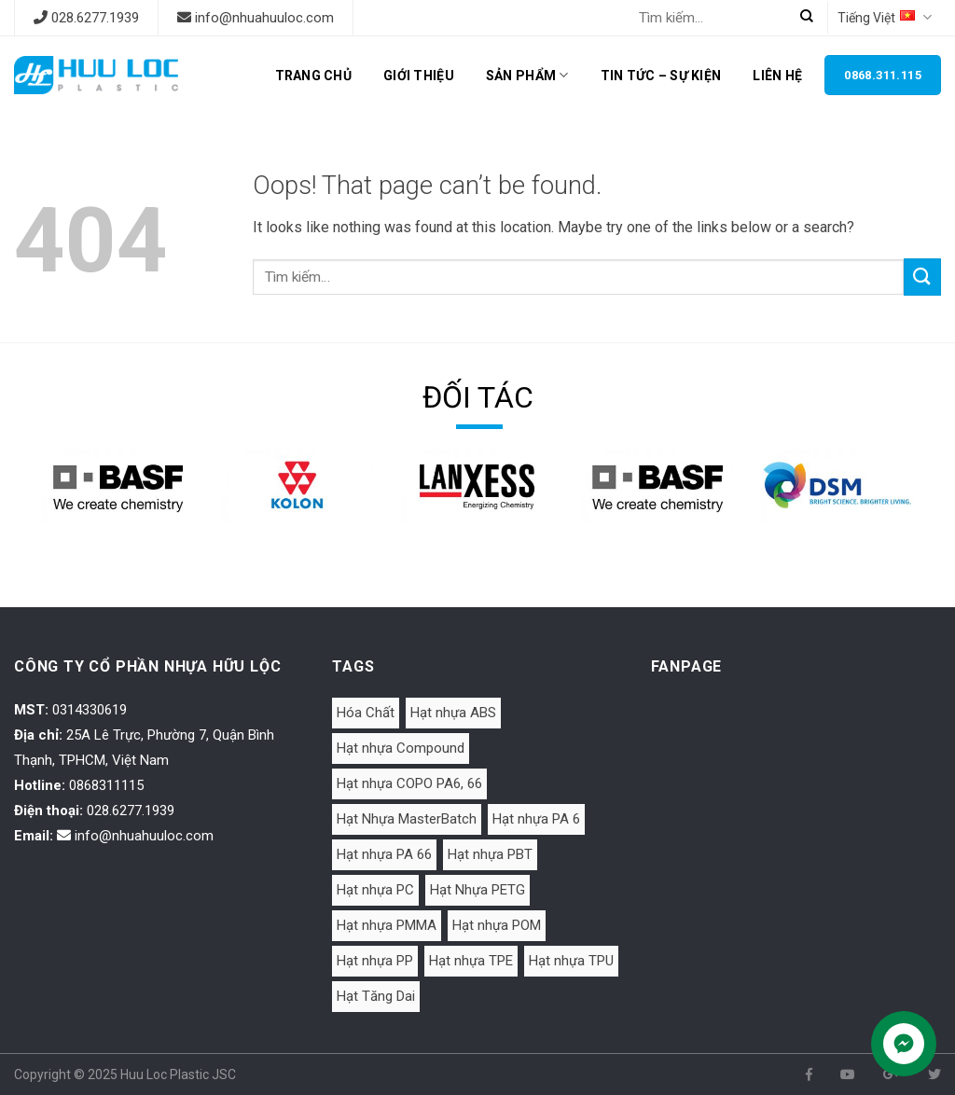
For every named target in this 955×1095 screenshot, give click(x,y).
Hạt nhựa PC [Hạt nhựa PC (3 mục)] (375, 889)
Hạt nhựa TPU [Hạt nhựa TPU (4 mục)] (571, 960)
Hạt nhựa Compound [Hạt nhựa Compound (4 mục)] (400, 748)
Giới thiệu (418, 75)
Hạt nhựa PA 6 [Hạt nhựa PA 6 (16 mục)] (536, 819)
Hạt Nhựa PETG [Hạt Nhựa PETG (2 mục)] (477, 889)
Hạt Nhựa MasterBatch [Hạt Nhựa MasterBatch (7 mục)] (407, 819)
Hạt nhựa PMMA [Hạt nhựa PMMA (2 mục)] (386, 925)
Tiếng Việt (884, 17)
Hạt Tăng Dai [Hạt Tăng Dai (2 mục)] (376, 996)
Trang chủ (314, 75)
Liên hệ (777, 75)
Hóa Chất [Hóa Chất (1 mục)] (365, 712)
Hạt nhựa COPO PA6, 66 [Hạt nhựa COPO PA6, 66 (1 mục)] (409, 783)
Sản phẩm (527, 75)
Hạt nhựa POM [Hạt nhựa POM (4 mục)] (496, 925)
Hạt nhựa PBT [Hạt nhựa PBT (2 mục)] (490, 854)
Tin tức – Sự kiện (661, 75)
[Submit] (922, 276)
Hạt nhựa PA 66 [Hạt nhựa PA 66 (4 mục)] (384, 854)
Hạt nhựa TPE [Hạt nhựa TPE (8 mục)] (471, 960)
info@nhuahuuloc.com (264, 17)
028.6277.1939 (95, 17)
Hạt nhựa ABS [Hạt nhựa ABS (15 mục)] (453, 712)
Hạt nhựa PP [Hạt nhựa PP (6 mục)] (375, 960)
